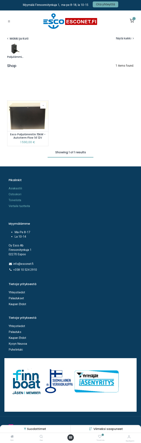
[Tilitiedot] (129, 437)
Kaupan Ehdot (17, 304)
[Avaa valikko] (70, 437)
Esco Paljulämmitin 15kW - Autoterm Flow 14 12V (28, 136)
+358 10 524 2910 (25, 269)
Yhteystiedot (17, 292)
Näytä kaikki (125, 38)
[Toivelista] (100, 436)
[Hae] (41, 436)
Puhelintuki (16, 349)
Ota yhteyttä (105, 4)
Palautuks (15, 332)
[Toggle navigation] (9, 21)
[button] (108, 429)
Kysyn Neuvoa (18, 343)
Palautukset (16, 298)
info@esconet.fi (23, 264)
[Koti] (12, 436)
